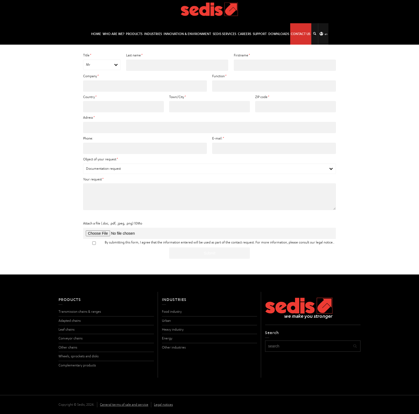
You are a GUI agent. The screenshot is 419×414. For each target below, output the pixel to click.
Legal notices (163, 405)
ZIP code (262, 97)
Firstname (242, 55)
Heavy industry (173, 329)
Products (134, 34)
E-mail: (218, 138)
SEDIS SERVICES (224, 34)
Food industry (172, 311)
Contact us (300, 34)
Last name (134, 55)
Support (260, 34)
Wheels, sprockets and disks (79, 356)
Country (89, 97)
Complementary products (77, 365)
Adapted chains (70, 321)
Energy (167, 338)
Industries (153, 34)
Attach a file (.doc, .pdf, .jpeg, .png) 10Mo (112, 223)
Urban (166, 321)
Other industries (174, 347)
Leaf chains (67, 329)
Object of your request (100, 159)
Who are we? (113, 34)
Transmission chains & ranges (80, 311)
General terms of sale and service (124, 405)
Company (90, 76)
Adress (88, 117)
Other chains (68, 347)
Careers (244, 34)
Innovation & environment (187, 34)
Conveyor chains (71, 338)
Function (219, 76)
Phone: (88, 138)
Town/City (177, 97)
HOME (96, 34)
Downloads (278, 34)
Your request (93, 179)
